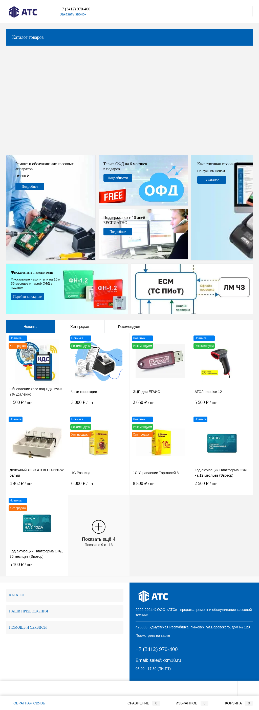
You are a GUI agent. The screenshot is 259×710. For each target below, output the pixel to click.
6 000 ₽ (98, 487)
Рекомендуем (129, 327)
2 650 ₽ (160, 406)
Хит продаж (80, 327)
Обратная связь (25, 703)
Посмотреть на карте (153, 635)
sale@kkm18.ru (165, 660)
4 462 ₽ (37, 487)
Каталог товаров (129, 37)
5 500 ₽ (222, 406)
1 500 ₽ (37, 406)
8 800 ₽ (160, 487)
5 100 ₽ (37, 568)
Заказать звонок (73, 14)
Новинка (30, 327)
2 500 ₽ (222, 487)
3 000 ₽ (98, 406)
